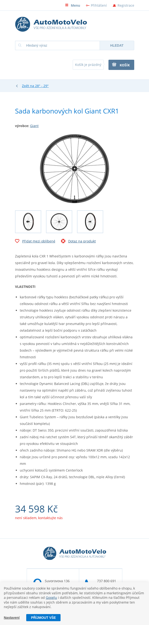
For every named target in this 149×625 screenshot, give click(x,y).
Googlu (51, 597)
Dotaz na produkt (78, 242)
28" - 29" (42, 86)
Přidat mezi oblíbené (35, 242)
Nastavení (12, 618)
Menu (72, 5)
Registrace (126, 5)
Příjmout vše (43, 618)
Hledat (116, 45)
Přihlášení (99, 5)
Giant (34, 125)
